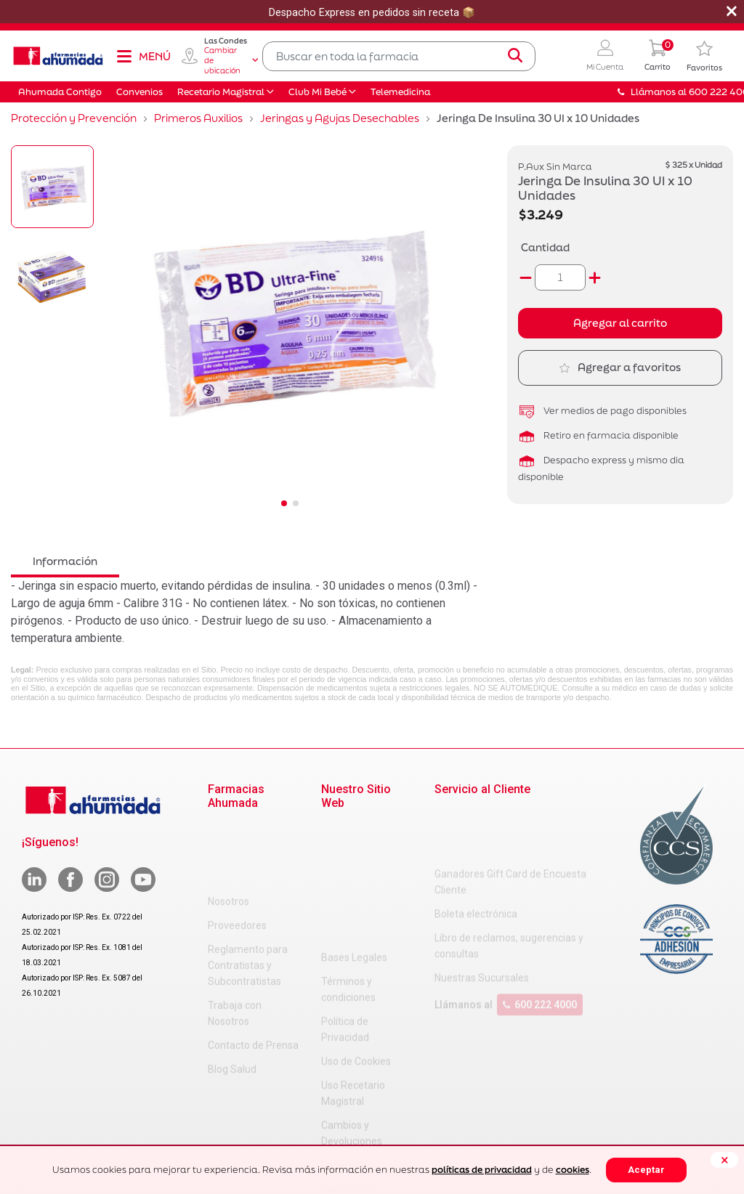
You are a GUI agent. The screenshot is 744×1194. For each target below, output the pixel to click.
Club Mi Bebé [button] (317, 92)
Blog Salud (232, 997)
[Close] (724, 1160)
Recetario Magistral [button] (220, 92)
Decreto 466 (349, 1061)
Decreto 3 (343, 1037)
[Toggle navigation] (143, 56)
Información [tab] (65, 561)
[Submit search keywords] (515, 55)
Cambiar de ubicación (231, 60)
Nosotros (228, 829)
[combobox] (398, 56)
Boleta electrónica (475, 855)
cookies (572, 1169)
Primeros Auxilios (198, 118)
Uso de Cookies (356, 933)
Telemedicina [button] (400, 92)
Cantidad (545, 247)
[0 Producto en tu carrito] (657, 56)
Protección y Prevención (74, 118)
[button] (604, 56)
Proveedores (237, 853)
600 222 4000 (540, 946)
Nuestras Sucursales (481, 919)
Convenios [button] (139, 92)
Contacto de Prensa (253, 973)
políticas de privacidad (482, 1169)
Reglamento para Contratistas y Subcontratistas (248, 893)
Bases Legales (354, 829)
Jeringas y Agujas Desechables (339, 118)
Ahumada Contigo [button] (60, 92)
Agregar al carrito (620, 323)
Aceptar (646, 1169)
